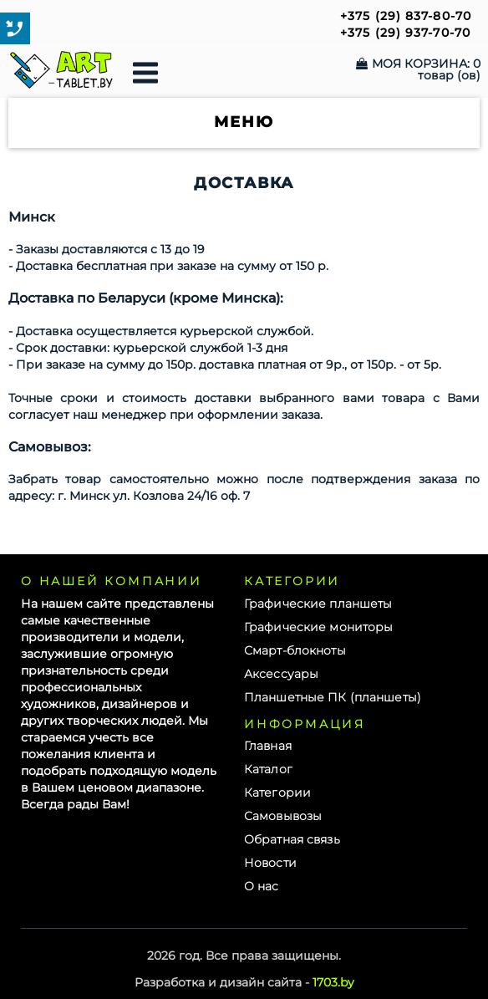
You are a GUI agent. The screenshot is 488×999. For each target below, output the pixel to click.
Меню (243, 123)
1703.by (333, 982)
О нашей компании (111, 581)
